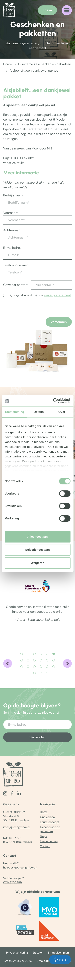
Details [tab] (39, 411)
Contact (45, 846)
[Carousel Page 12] (53, 660)
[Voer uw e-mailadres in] (37, 724)
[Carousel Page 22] (47, 673)
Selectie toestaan (37, 549)
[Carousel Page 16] (41, 666)
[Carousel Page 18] (53, 666)
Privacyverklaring (17, 952)
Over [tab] (61, 411)
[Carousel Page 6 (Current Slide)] (53, 654)
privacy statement (57, 295)
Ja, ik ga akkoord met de (39, 295)
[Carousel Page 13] (21, 666)
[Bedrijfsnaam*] (37, 202)
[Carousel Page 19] (28, 673)
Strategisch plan (58, 952)
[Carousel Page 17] (47, 666)
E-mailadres (12, 248)
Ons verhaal (47, 817)
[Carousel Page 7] (21, 660)
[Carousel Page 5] (47, 654)
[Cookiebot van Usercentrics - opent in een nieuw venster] (53, 400)
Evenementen (49, 841)
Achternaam (12, 230)
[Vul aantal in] (51, 285)
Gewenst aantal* (15, 285)
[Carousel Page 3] (34, 654)
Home (7, 64)
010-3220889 (12, 882)
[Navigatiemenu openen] (67, 10)
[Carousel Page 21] (41, 673)
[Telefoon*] (37, 272)
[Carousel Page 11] (47, 660)
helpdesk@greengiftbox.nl (20, 867)
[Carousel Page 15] (34, 666)
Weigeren (37, 563)
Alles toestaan (37, 536)
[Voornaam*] (37, 220)
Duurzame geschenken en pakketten (44, 64)
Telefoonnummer (15, 265)
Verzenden (59, 322)
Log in (47, 10)
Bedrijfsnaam (13, 195)
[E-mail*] (37, 255)
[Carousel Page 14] (28, 666)
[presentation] (33, 317)
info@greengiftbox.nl (16, 827)
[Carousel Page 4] (41, 654)
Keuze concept (49, 822)
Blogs (43, 836)
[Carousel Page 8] (28, 660)
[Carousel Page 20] (34, 673)
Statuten (37, 952)
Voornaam (10, 213)
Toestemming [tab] (14, 411)
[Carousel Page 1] (21, 654)
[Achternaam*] (37, 237)
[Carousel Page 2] (28, 654)
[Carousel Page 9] (34, 660)
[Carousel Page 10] (41, 660)
